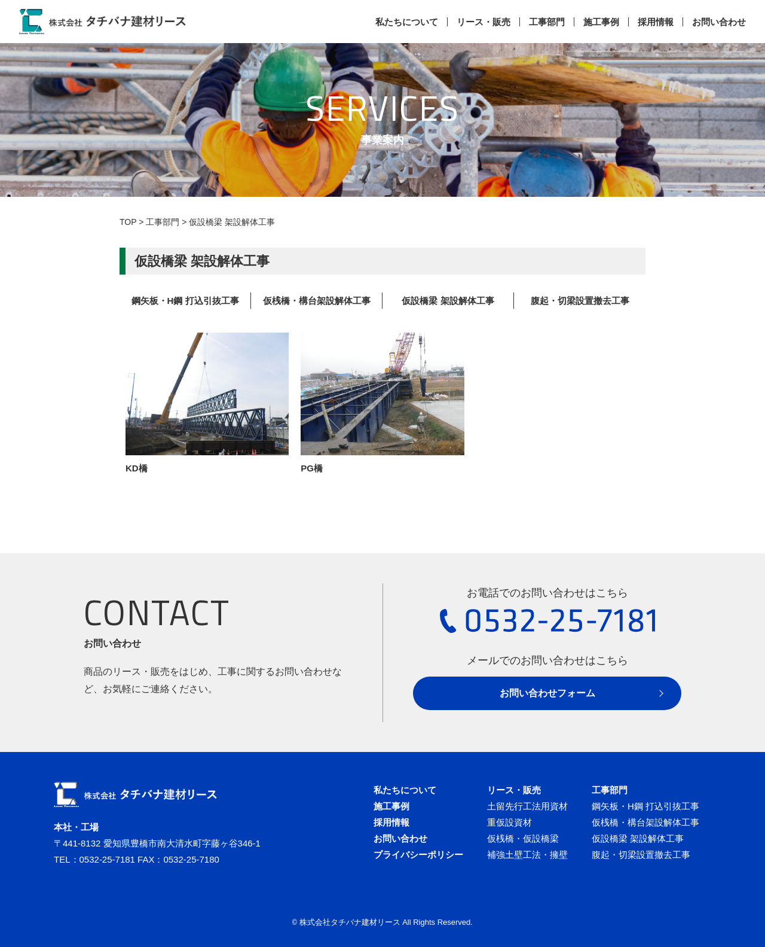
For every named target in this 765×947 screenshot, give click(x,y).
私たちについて (406, 21)
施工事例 (601, 21)
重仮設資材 (509, 822)
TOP (128, 222)
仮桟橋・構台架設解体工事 (317, 301)
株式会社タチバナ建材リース (349, 922)
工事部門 (547, 21)
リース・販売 (483, 21)
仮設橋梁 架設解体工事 (448, 301)
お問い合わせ (719, 21)
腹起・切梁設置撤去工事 (580, 301)
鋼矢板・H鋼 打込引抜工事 (185, 301)
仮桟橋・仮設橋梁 (523, 838)
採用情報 (656, 21)
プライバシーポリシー (418, 854)
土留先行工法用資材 (527, 806)
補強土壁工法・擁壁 (527, 854)
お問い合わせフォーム (547, 693)
